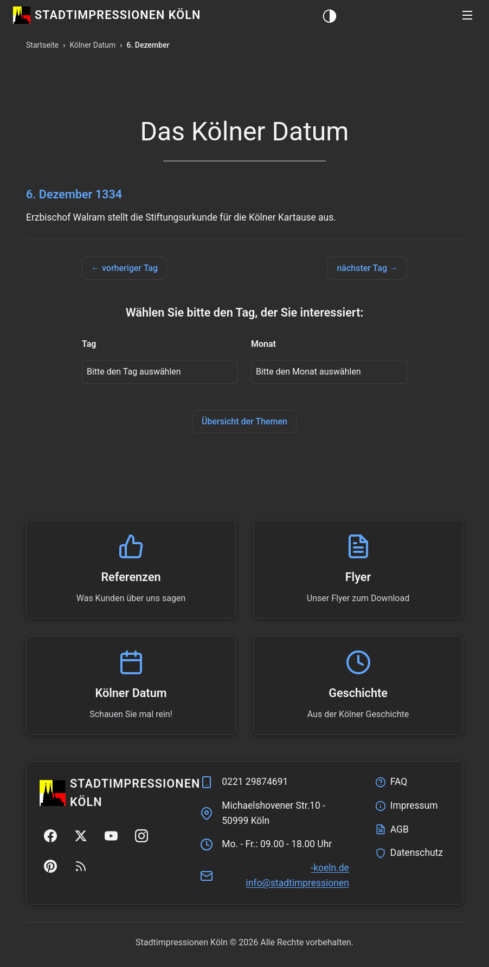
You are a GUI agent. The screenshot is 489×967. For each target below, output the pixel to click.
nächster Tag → (367, 268)
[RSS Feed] (81, 866)
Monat (263, 344)
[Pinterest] (50, 866)
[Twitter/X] (81, 836)
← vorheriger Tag (124, 268)
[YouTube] (111, 836)
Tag (89, 344)
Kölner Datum (92, 45)
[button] (467, 15)
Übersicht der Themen (244, 421)
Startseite (42, 45)
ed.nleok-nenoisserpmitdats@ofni (297, 875)
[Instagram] (141, 836)
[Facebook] (50, 836)
